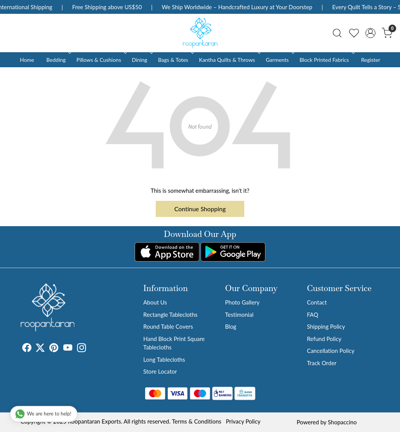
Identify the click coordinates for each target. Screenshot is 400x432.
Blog (230, 326)
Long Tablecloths (164, 359)
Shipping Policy (326, 326)
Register (370, 59)
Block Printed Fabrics (326, 59)
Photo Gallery (242, 302)
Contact (317, 302)
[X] (40, 349)
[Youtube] (68, 349)
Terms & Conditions (196, 421)
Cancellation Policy (330, 350)
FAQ (312, 314)
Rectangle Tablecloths (170, 314)
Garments (279, 59)
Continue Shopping (200, 208)
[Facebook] (27, 349)
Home (27, 59)
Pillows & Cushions (100, 59)
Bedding (58, 59)
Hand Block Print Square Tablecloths (173, 343)
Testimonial (239, 314)
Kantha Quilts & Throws (229, 59)
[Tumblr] (90, 349)
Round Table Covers (168, 326)
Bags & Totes (175, 59)
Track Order (321, 362)
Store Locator (160, 371)
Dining (141, 59)
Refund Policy (324, 338)
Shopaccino (342, 422)
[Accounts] (370, 33)
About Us (155, 302)
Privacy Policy (243, 421)
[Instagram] (82, 349)
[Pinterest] (54, 349)
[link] (337, 33)
